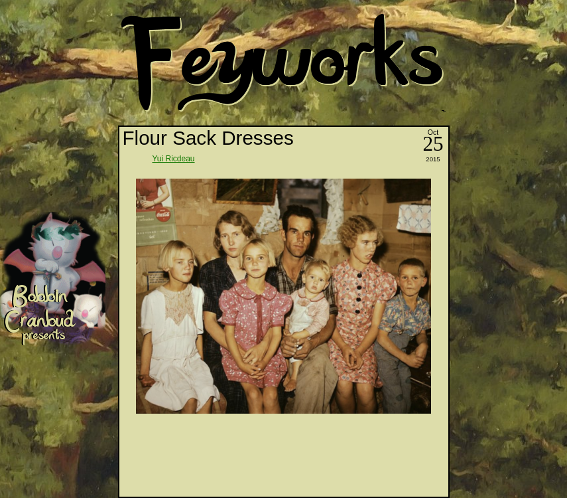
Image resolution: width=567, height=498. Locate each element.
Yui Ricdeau (174, 158)
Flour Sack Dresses (208, 138)
